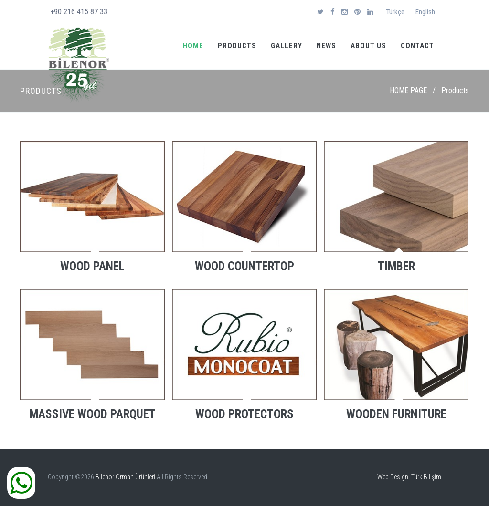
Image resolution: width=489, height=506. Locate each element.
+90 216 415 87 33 (78, 11)
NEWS (326, 45)
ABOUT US (368, 45)
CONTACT (417, 45)
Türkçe (395, 12)
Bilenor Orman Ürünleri (125, 477)
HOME (193, 45)
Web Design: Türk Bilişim (409, 477)
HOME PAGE (408, 90)
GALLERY (286, 45)
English (425, 12)
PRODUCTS (237, 45)
